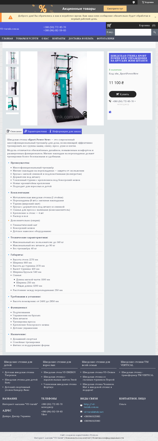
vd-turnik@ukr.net (94, 411)
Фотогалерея (105, 38)
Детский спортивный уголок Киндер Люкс (17, 388)
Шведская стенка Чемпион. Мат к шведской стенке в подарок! (98, 387)
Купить (124, 94)
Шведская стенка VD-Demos (99, 372)
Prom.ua (94, 435)
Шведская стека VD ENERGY (60, 372)
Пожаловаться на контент (78, 438)
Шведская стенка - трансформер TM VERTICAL (137, 374)
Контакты (58, 38)
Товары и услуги (27, 38)
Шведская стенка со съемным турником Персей (98, 378)
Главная (7, 38)
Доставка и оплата (81, 38)
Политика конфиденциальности (108, 438)
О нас (45, 38)
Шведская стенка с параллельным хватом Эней (60, 378)
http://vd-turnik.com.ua (91, 405)
